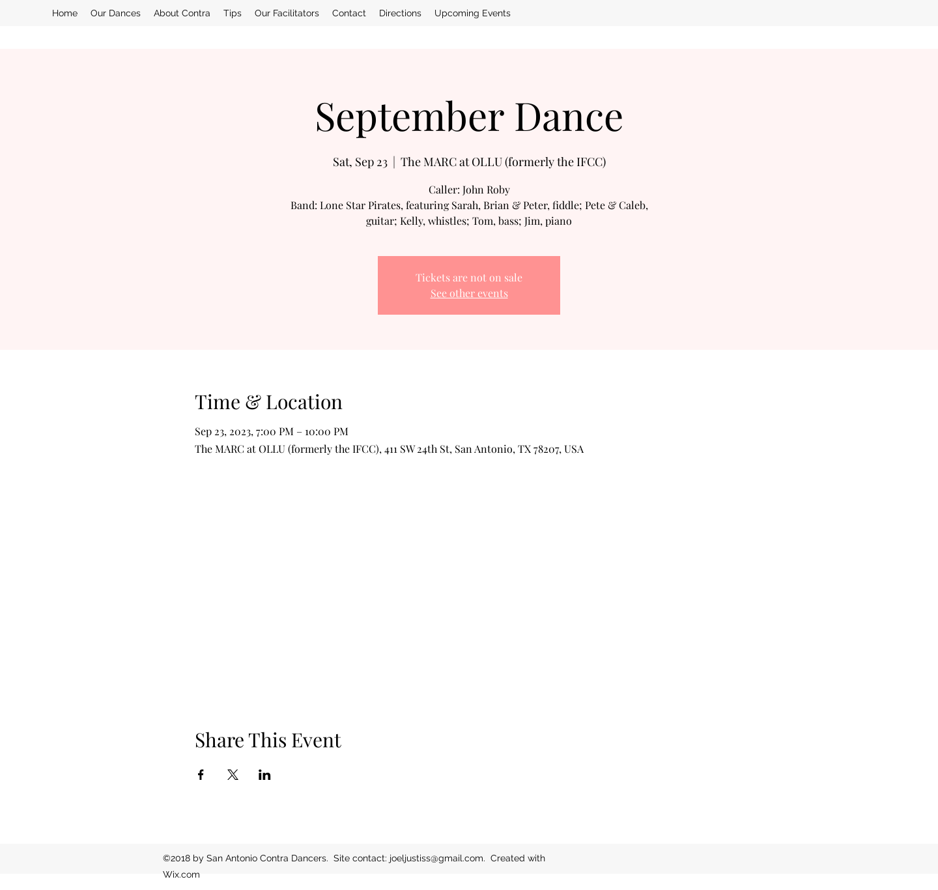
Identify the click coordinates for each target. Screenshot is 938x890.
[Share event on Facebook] (201, 774)
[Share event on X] (233, 774)
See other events (469, 293)
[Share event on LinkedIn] (265, 774)
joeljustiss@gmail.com (436, 858)
